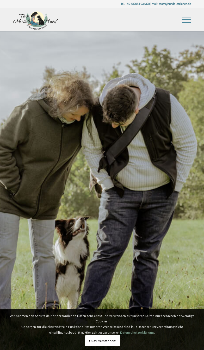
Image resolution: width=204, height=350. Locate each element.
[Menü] (184, 19)
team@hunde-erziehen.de (175, 3)
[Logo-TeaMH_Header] (35, 19)
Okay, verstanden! (102, 341)
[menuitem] (184, 19)
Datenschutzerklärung (137, 332)
